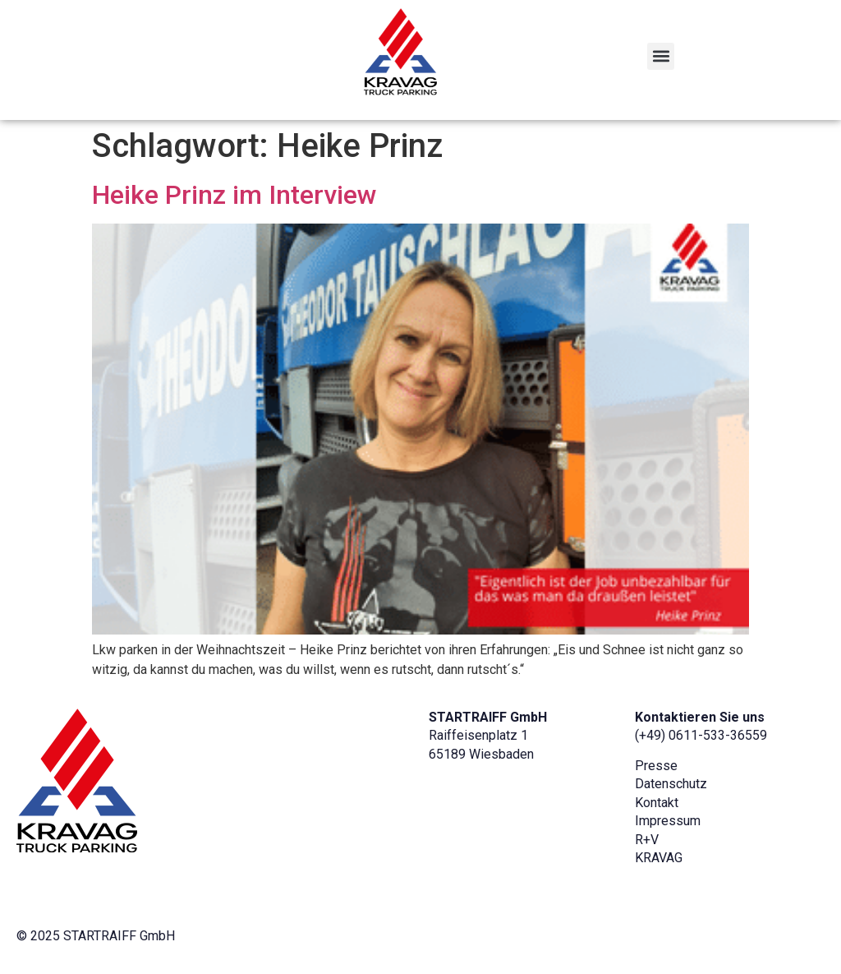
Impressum (668, 821)
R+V (647, 839)
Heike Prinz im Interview (234, 194)
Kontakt (656, 802)
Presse (656, 765)
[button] (660, 56)
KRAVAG (658, 858)
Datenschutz (671, 784)
